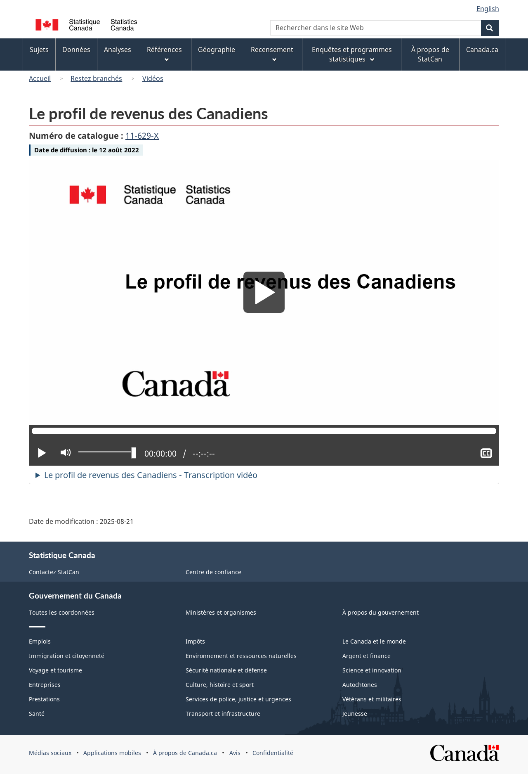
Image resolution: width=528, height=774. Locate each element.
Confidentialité (272, 753)
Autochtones (359, 685)
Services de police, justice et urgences (238, 699)
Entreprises (45, 685)
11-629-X (142, 135)
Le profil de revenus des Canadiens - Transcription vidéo (150, 474)
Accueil (40, 78)
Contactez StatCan (54, 572)
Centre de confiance (213, 572)
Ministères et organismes (221, 612)
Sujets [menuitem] (39, 49)
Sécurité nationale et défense (226, 670)
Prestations (44, 699)
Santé (37, 713)
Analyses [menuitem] (117, 49)
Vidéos (152, 78)
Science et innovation (371, 670)
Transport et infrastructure (223, 713)
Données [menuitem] (76, 49)
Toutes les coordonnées (61, 612)
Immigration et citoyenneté (66, 656)
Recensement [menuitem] (272, 54)
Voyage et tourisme (55, 670)
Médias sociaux (50, 753)
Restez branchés (96, 78)
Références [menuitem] (164, 54)
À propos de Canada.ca (185, 753)
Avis (234, 753)
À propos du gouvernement (380, 612)
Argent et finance (366, 656)
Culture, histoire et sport (220, 685)
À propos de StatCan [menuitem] (430, 54)
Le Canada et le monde (374, 641)
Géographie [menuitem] (216, 49)
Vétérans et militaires (371, 699)
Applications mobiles (112, 753)
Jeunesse (354, 713)
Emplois (40, 641)
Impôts (195, 641)
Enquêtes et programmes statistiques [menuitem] (352, 54)
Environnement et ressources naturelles (241, 656)
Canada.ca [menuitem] (482, 49)
